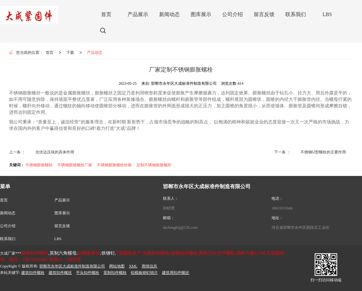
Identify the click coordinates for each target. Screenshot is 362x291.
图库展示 (62, 213)
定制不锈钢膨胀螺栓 (154, 165)
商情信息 (149, 266)
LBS (58, 239)
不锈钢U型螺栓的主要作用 (323, 152)
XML (133, 266)
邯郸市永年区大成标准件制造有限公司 (72, 266)
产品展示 (62, 200)
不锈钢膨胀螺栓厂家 (74, 165)
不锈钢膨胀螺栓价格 (114, 165)
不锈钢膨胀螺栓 (38, 165)
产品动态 (94, 52)
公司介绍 (7, 226)
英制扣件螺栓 (115, 272)
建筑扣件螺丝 (60, 272)
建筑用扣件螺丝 (175, 272)
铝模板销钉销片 (144, 272)
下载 (70, 52)
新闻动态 (7, 213)
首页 (49, 52)
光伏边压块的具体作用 (54, 152)
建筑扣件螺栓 (32, 272)
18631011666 (282, 208)
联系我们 (7, 239)
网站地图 (117, 266)
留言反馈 (62, 226)
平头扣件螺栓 (87, 272)
